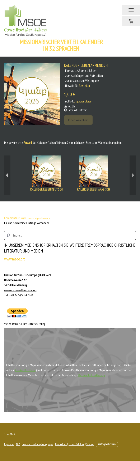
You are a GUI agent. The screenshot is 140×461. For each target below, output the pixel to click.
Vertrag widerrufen (107, 444)
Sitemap (90, 444)
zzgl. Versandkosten (83, 101)
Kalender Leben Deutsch (46, 189)
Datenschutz (61, 444)
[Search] (70, 235)
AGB (18, 444)
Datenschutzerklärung (91, 375)
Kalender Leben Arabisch (93, 189)
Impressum (9, 444)
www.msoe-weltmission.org (20, 290)
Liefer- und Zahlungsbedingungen (37, 444)
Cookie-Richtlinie (25, 370)
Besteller (84, 85)
